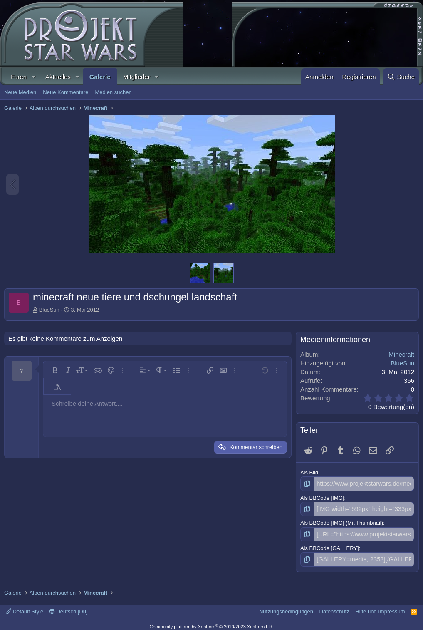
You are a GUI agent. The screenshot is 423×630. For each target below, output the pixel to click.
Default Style (24, 607)
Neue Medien (20, 92)
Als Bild (309, 472)
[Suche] (401, 76)
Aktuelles (58, 76)
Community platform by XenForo (212, 622)
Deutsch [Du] (68, 607)
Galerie (100, 76)
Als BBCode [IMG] (322, 497)
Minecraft (401, 354)
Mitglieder (136, 76)
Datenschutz (334, 607)
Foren (18, 76)
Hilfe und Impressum (380, 607)
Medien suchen (113, 92)
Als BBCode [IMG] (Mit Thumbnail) (341, 521)
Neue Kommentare (65, 92)
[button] (33, 76)
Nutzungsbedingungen (286, 607)
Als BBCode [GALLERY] (329, 545)
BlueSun (49, 310)
